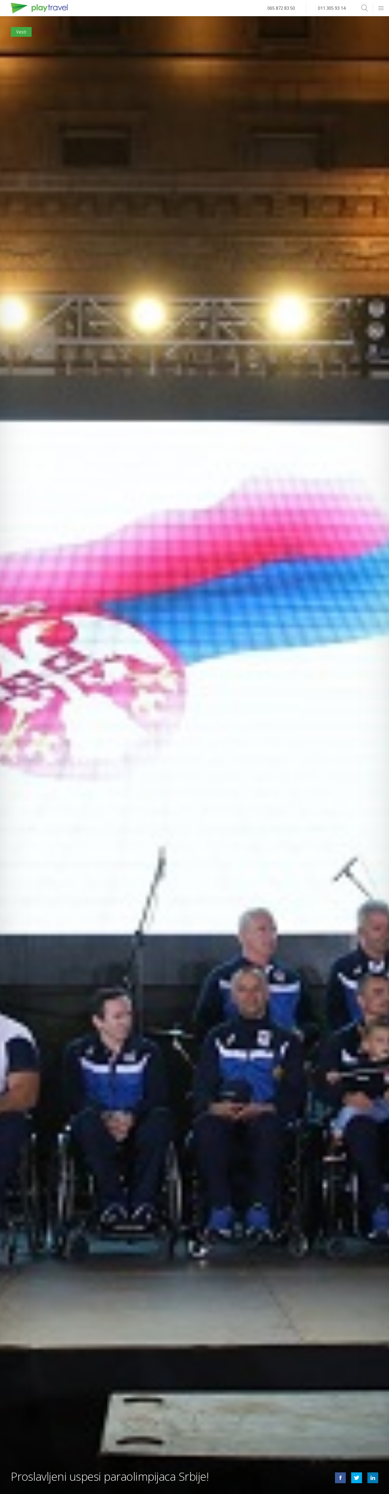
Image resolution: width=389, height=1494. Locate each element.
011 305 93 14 (332, 8)
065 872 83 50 (281, 8)
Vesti (21, 32)
